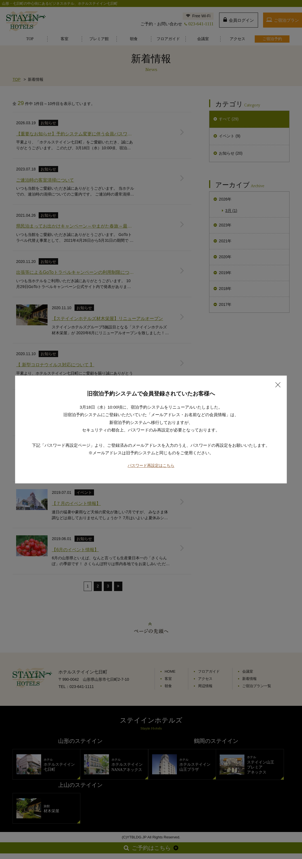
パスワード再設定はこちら (151, 446)
